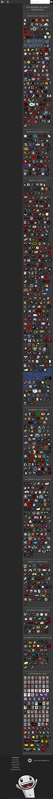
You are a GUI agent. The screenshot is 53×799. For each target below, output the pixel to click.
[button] (3, 2)
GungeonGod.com (15, 769)
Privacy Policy (15, 764)
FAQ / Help (15, 760)
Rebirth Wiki (15, 762)
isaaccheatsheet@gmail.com (41, 760)
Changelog (15, 767)
